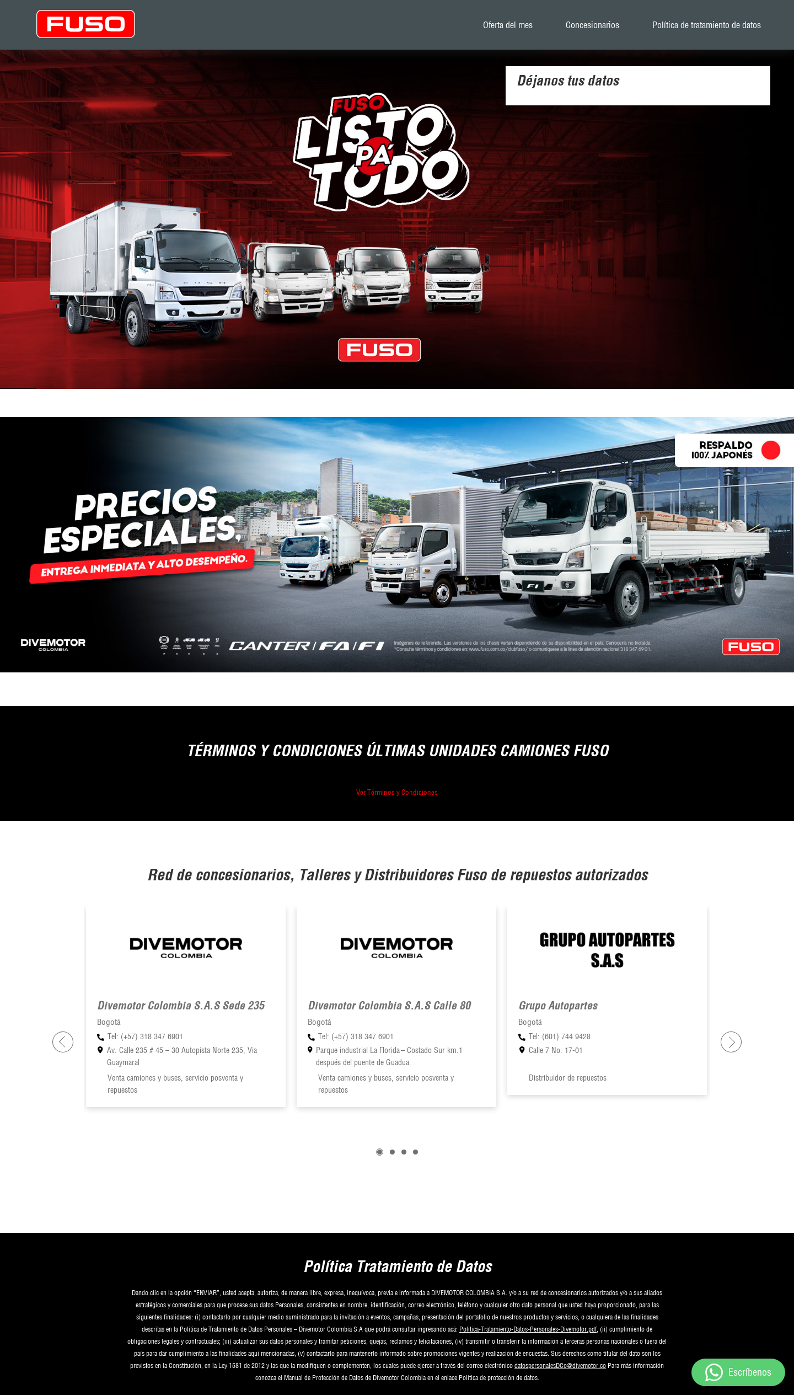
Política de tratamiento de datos (706, 24)
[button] (379, 1152)
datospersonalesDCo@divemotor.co (560, 1365)
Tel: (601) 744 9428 (560, 1036)
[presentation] (63, 1042)
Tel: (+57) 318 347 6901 (145, 1036)
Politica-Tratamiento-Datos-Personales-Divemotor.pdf (528, 1329)
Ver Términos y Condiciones (397, 792)
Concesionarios (592, 24)
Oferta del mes (508, 24)
